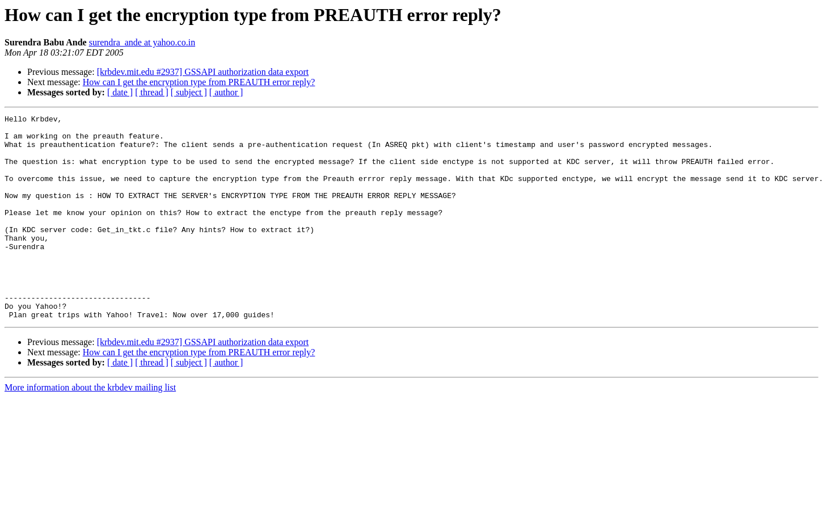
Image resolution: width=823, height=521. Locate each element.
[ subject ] (189, 92)
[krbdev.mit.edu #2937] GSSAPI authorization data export (203, 72)
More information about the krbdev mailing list (90, 428)
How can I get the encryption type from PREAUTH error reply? (199, 82)
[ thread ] (151, 92)
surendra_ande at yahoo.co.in (142, 42)
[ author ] (226, 92)
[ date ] (120, 92)
